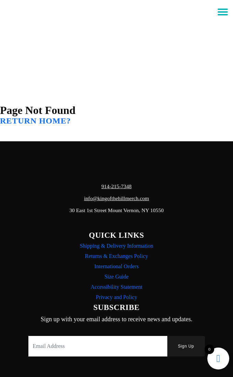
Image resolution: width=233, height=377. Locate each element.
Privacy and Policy (116, 297)
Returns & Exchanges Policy (116, 256)
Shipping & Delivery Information (116, 246)
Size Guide (116, 277)
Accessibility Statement (117, 287)
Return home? (35, 121)
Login (115, 29)
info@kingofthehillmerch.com (116, 198)
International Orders (116, 266)
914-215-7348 (116, 186)
